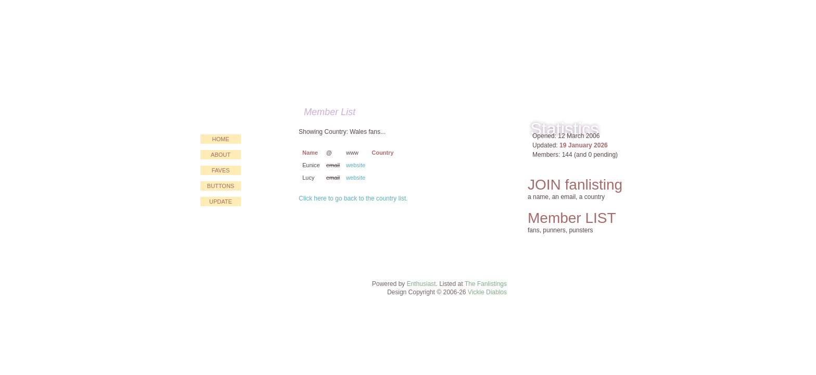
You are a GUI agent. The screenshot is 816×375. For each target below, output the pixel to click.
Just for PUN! (349, 50)
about (221, 155)
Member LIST (572, 218)
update (220, 201)
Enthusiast (421, 284)
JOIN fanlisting (575, 185)
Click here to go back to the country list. (353, 198)
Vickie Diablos (487, 292)
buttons (220, 186)
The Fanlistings (486, 284)
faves (221, 170)
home (221, 139)
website (355, 165)
